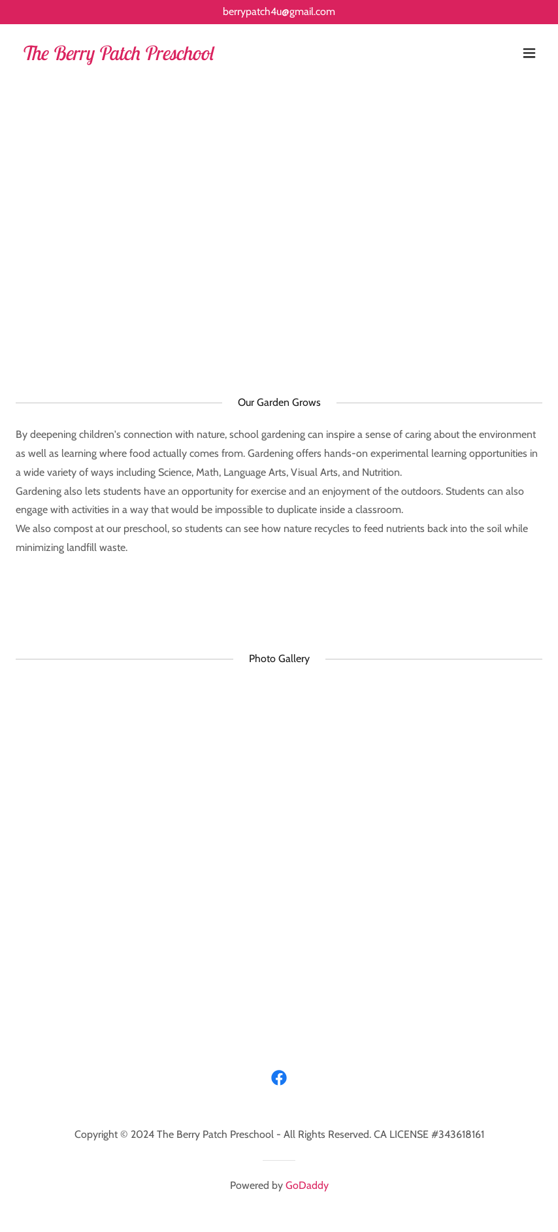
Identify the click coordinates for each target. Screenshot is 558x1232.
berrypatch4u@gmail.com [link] (279, 11)
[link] (117, 56)
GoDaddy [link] (307, 1185)
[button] (529, 53)
